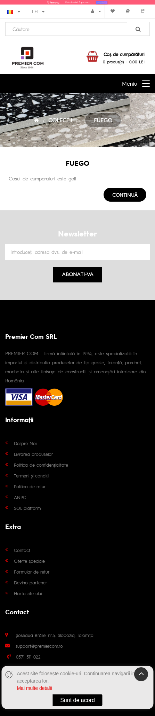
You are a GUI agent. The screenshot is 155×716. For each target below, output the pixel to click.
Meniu (129, 83)
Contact (22, 550)
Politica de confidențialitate (41, 465)
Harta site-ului (28, 593)
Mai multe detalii (34, 688)
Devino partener (30, 582)
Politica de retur (30, 486)
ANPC (20, 497)
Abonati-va (77, 274)
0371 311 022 (28, 657)
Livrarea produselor (33, 454)
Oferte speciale (29, 561)
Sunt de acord (77, 700)
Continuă (125, 195)
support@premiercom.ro (39, 646)
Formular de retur (32, 572)
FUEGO (103, 120)
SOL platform (27, 508)
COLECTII (60, 120)
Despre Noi (25, 443)
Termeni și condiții (31, 475)
